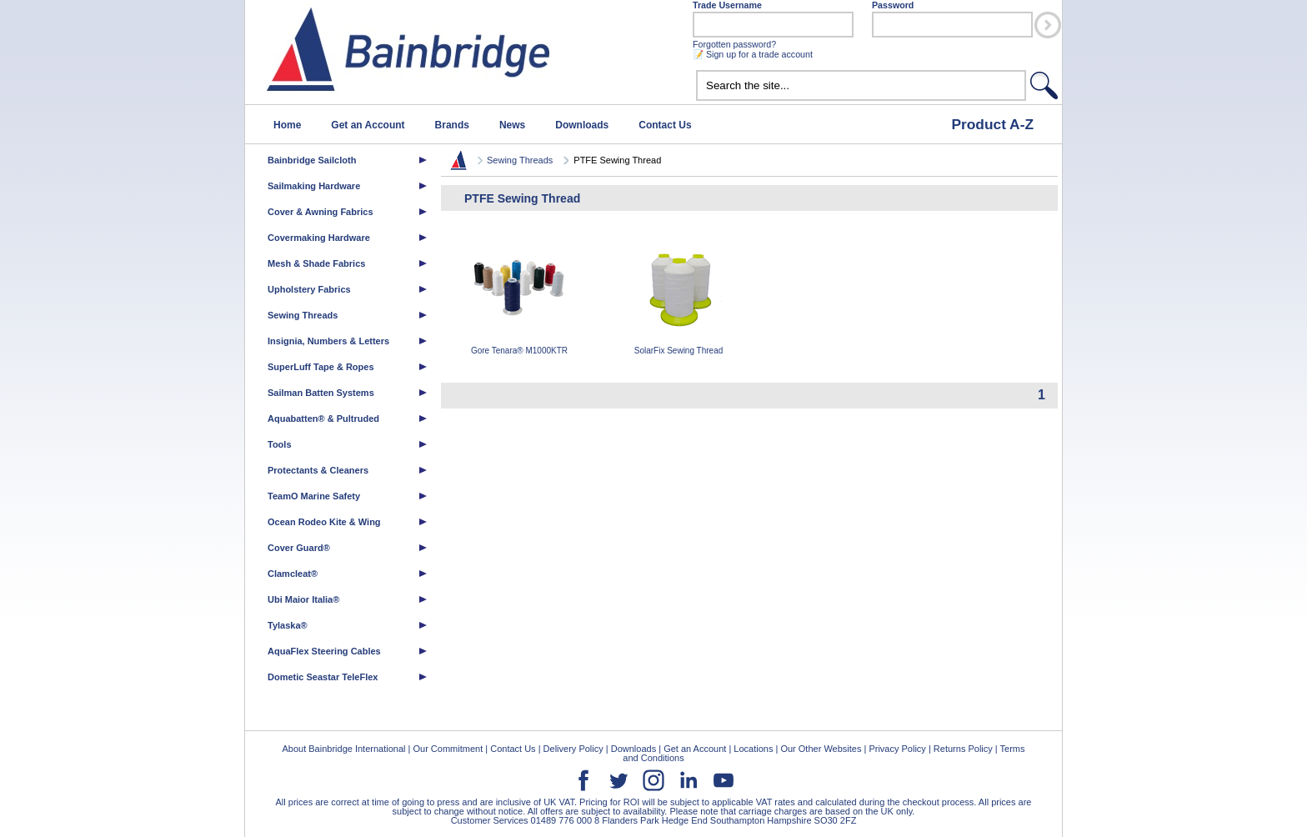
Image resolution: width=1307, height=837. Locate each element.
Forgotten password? (734, 44)
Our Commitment (448, 749)
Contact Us (664, 125)
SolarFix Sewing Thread (678, 296)
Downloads (581, 125)
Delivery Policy (573, 749)
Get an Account (367, 125)
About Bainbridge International (343, 749)
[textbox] (861, 85)
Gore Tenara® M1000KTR (519, 296)
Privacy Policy (897, 749)
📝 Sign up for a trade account (753, 54)
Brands (452, 125)
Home (287, 125)
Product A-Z (992, 124)
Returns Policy (963, 749)
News (512, 125)
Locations (753, 749)
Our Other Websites (820, 749)
